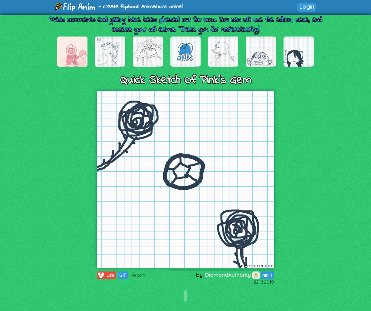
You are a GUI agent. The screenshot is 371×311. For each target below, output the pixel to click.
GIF (123, 275)
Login (306, 6)
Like (105, 275)
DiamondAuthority (232, 274)
